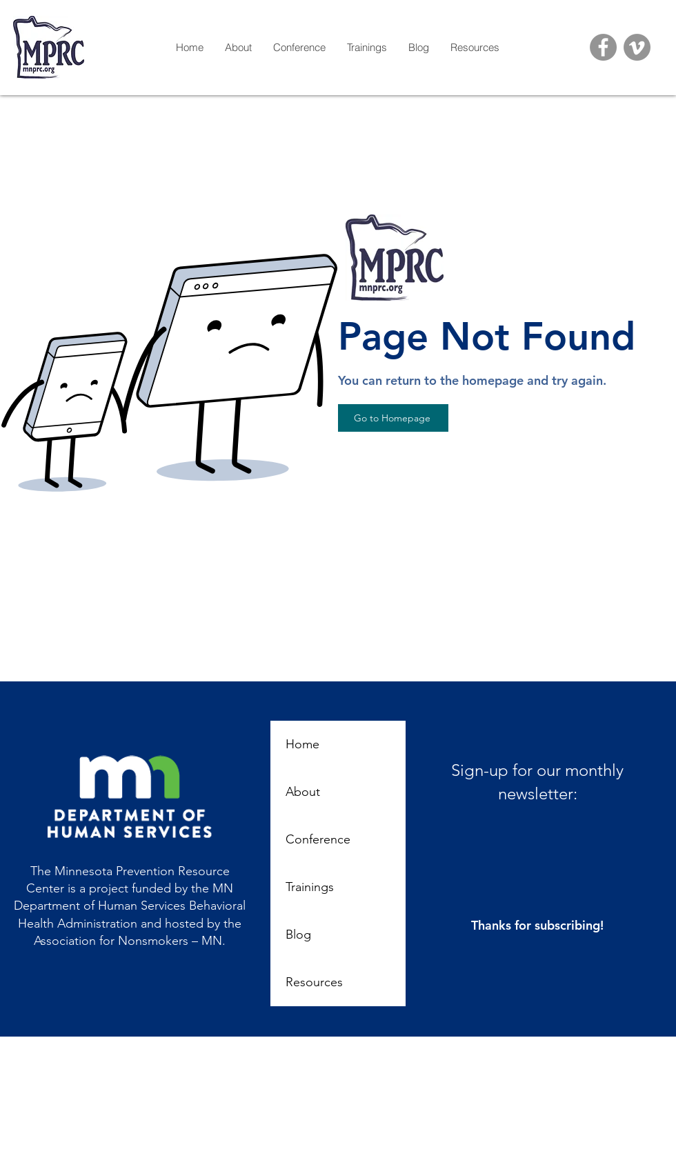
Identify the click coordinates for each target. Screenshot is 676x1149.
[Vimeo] (637, 47)
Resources (314, 982)
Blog (298, 934)
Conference (318, 839)
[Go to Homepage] (393, 418)
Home (302, 744)
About (303, 791)
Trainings (310, 887)
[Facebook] (603, 47)
